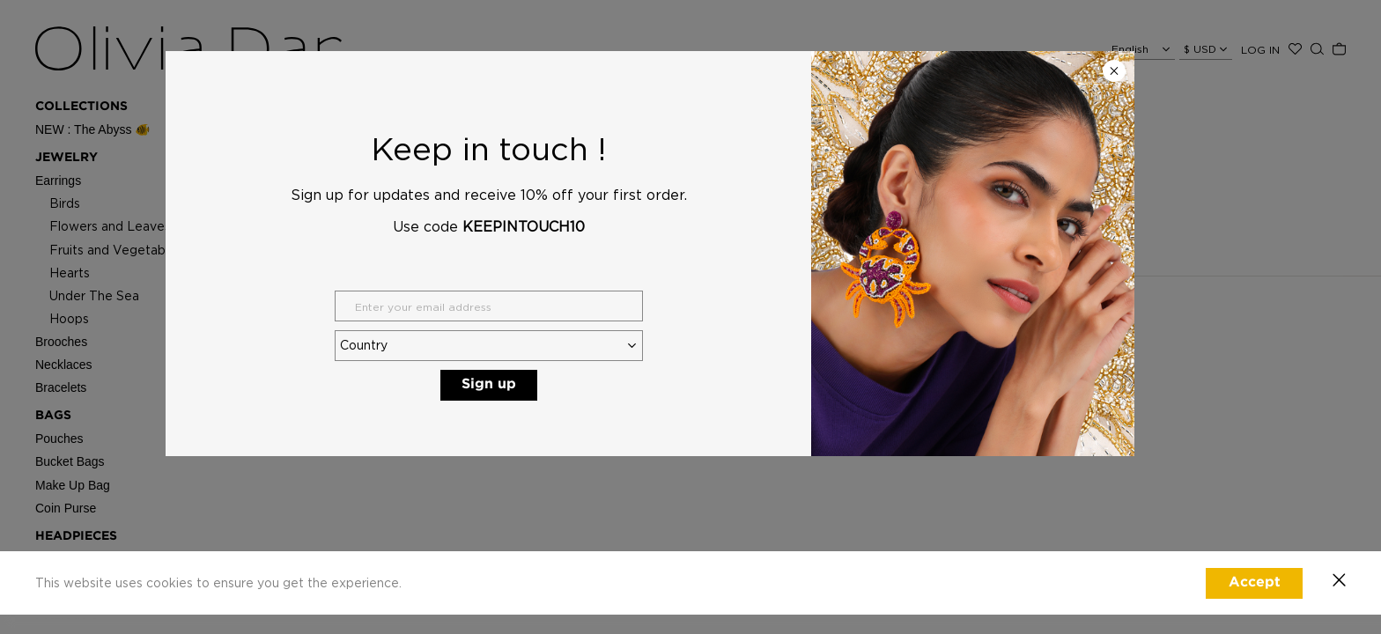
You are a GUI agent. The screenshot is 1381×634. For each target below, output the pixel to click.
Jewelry (66, 157)
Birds (64, 203)
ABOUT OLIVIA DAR (384, 307)
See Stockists (734, 347)
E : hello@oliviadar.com (755, 330)
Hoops (69, 318)
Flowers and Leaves (110, 225)
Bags (53, 415)
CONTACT (726, 307)
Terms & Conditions (565, 382)
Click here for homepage (771, 180)
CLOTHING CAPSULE (101, 564)
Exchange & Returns (567, 330)
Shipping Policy (554, 347)
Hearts (69, 272)
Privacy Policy (550, 365)
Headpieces (76, 536)
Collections (81, 106)
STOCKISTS (71, 592)
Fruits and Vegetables (115, 249)
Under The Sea (94, 295)
